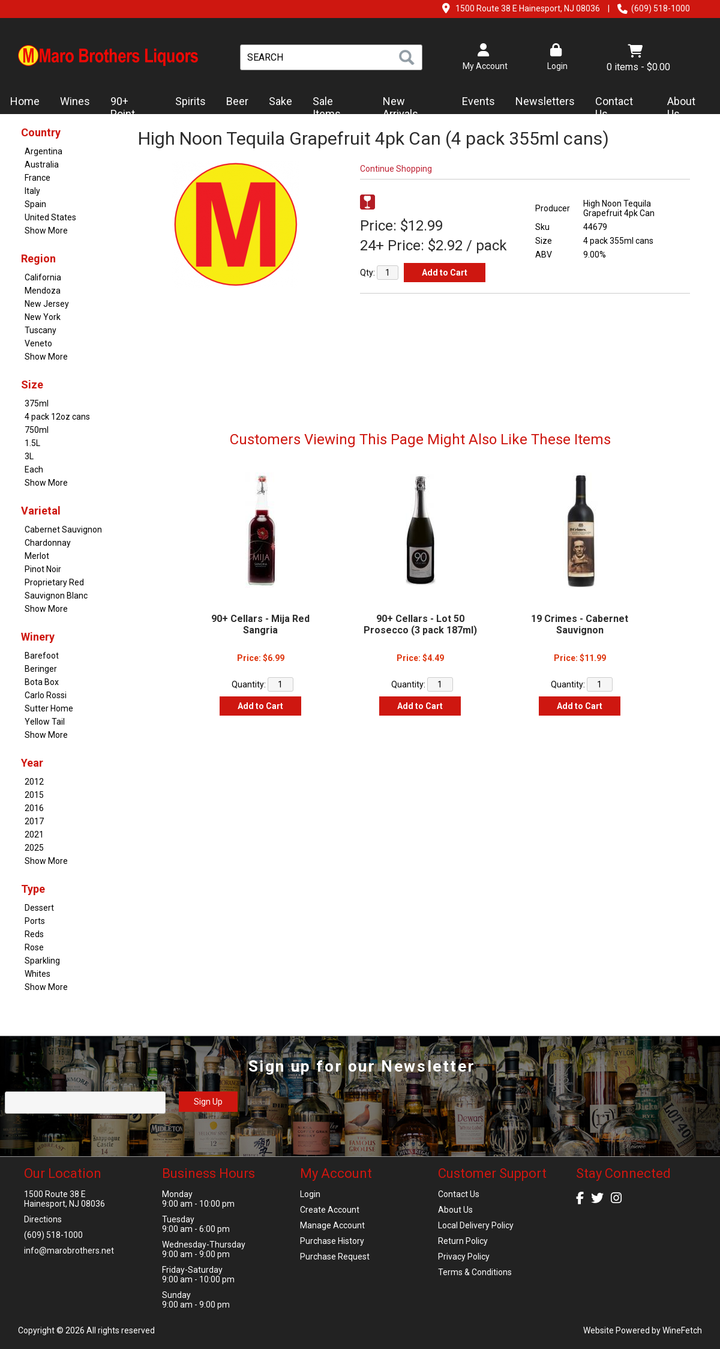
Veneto (38, 343)
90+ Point (122, 108)
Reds (34, 934)
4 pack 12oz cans (57, 416)
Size (32, 384)
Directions (43, 1219)
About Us (684, 108)
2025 (34, 848)
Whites (37, 974)
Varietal (41, 510)
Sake (280, 101)
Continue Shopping (396, 169)
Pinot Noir (43, 569)
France (37, 178)
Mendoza (43, 290)
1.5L (32, 443)
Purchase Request (335, 1256)
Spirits (186, 102)
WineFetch (682, 1330)
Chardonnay (48, 543)
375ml (37, 403)
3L (29, 456)
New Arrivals (400, 108)
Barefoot (42, 655)
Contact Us (614, 108)
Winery (38, 636)
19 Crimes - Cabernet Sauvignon (579, 624)
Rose (34, 947)
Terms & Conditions (475, 1272)
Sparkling (42, 960)
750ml (37, 430)
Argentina (43, 151)
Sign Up (208, 1101)
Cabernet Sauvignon (63, 529)
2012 (34, 781)
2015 (34, 795)
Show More (46, 230)
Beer (233, 102)
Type (33, 889)
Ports (35, 921)
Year (32, 762)
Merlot (37, 556)
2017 (34, 821)
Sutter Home (49, 708)
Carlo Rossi (46, 695)
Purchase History (332, 1241)
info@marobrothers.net (69, 1250)
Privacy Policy (464, 1256)
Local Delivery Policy (476, 1225)
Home (25, 101)
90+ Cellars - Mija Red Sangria (260, 624)
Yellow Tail (45, 721)
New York (43, 317)
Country (41, 132)
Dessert (39, 908)
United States (50, 217)
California (43, 277)
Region (38, 258)
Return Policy (463, 1241)
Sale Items (327, 108)
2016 (34, 808)
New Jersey (47, 304)
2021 (34, 834)
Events (478, 101)
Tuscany (40, 330)
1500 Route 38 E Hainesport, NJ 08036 (527, 8)
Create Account (329, 1210)
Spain (35, 204)
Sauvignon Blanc (56, 595)
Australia (42, 164)
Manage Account (332, 1225)
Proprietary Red (54, 582)
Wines (71, 102)
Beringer (41, 669)
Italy (32, 191)
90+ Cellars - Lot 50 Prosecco (420, 624)
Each (34, 469)
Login (556, 57)
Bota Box (42, 682)
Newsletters (541, 102)
